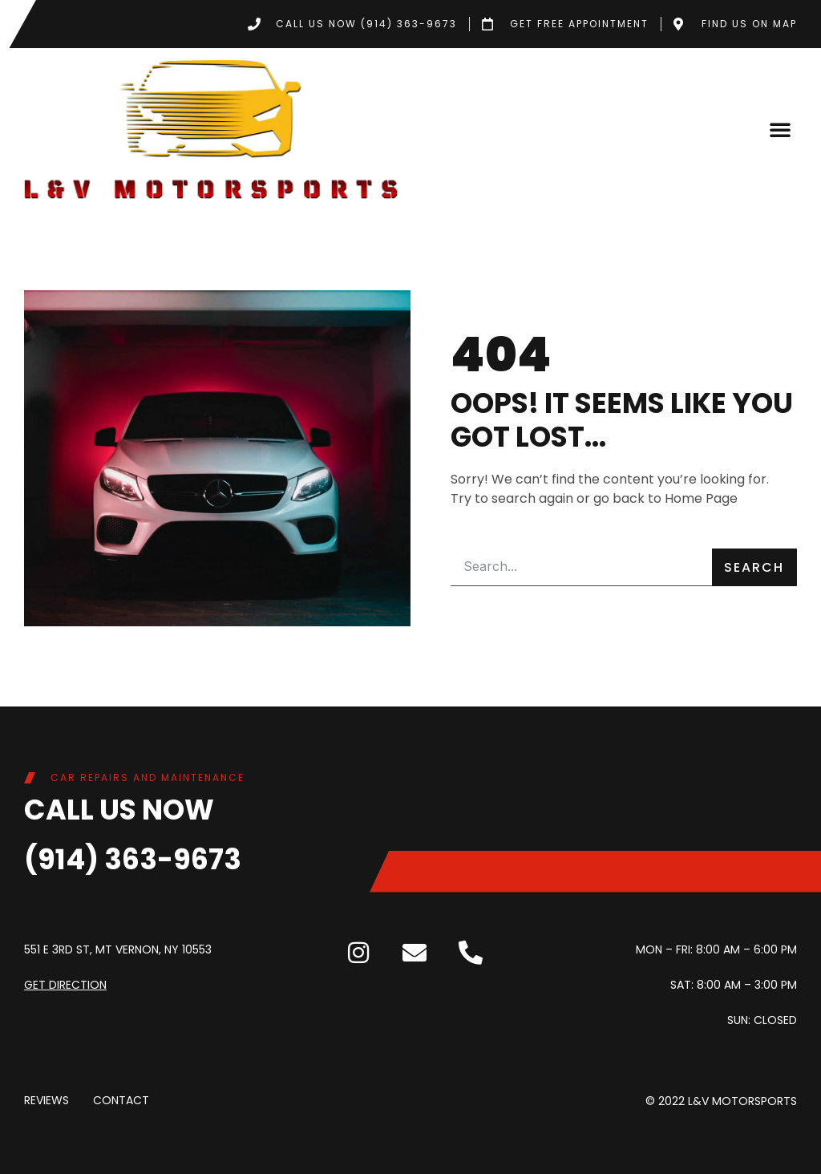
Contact (121, 1101)
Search (754, 567)
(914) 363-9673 (132, 859)
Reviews (46, 1101)
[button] (780, 129)
